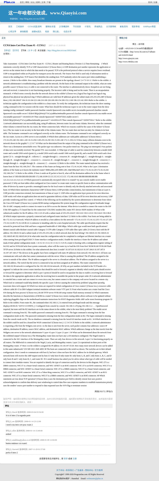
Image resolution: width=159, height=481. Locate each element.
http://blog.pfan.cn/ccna (29, 19)
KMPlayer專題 (149, 26)
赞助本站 (89, 470)
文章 (43, 2)
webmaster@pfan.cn (95, 478)
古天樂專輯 (111, 26)
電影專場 (136, 26)
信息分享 (68, 31)
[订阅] (42, 19)
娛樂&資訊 (36, 31)
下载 (49, 2)
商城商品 (98, 26)
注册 (155, 2)
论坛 (33, 2)
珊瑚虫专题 (50, 26)
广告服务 (79, 470)
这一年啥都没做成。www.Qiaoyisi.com (47, 12)
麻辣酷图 (24, 31)
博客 (27, 2)
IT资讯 (88, 26)
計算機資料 (64, 26)
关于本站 (60, 470)
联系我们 (70, 470)
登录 (150, 2)
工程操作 (20, 26)
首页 (22, 2)
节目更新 (77, 26)
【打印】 (16, 50)
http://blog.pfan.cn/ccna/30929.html (62, 50)
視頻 (47, 31)
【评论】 (7, 50)
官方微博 (99, 470)
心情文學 (12, 31)
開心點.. (56, 31)
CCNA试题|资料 (35, 26)
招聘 (38, 2)
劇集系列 (124, 26)
